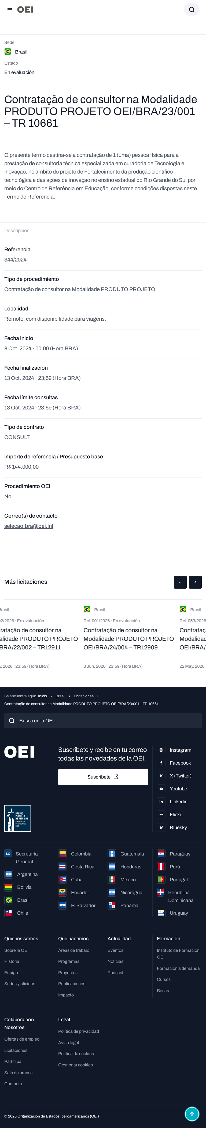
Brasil (60, 696)
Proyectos (68, 972)
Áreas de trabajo (73, 950)
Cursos (164, 979)
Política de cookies (76, 1053)
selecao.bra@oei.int (28, 526)
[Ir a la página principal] (25, 9)
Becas (163, 990)
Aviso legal (68, 1042)
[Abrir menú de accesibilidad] (192, 1114)
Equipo (11, 972)
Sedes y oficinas (19, 983)
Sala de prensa (18, 1072)
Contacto (13, 1083)
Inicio (42, 696)
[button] (180, 582)
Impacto (66, 995)
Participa (12, 1061)
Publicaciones (71, 983)
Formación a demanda (178, 968)
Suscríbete (103, 777)
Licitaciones (84, 696)
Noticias (115, 961)
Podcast (115, 972)
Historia (11, 961)
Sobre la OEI (16, 950)
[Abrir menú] (9, 9)
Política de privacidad (78, 1031)
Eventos (115, 950)
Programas (68, 961)
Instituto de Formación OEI (178, 954)
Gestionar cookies (75, 1065)
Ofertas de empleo (21, 1039)
